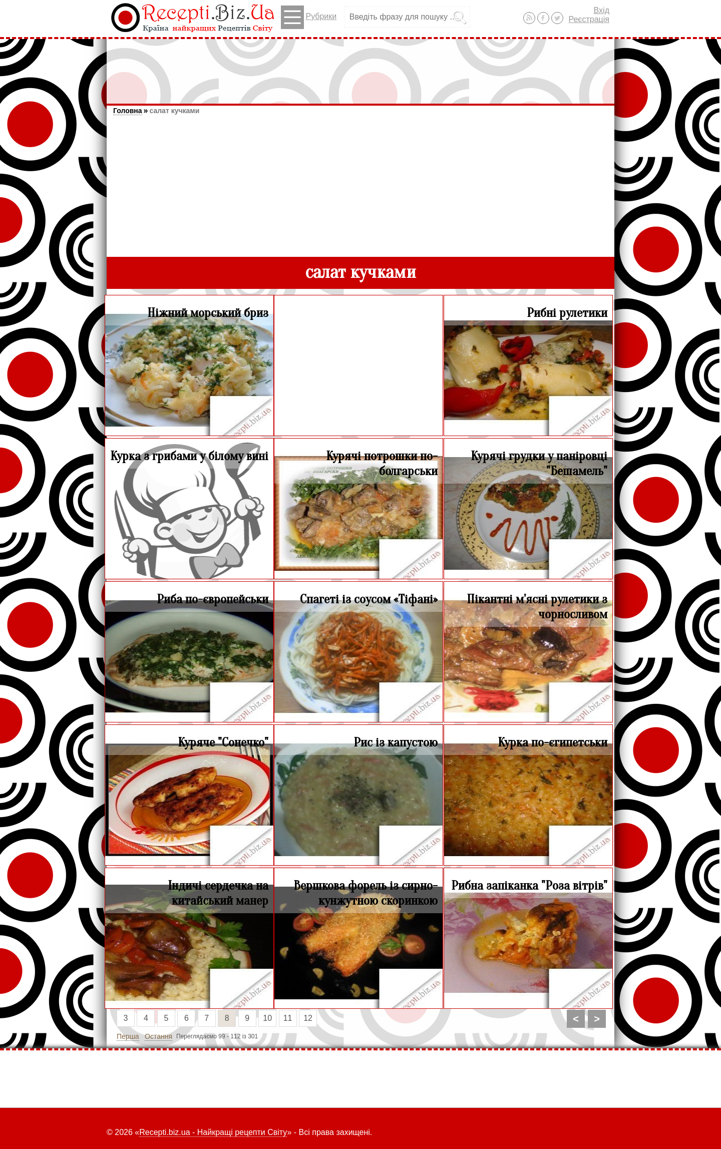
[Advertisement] (360, 66)
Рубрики (308, 17)
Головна (127, 111)
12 (307, 1018)
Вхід (601, 10)
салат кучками (174, 111)
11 (287, 1018)
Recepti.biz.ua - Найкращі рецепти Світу (213, 1132)
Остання (158, 1036)
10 (267, 1018)
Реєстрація (588, 19)
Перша (128, 1036)
